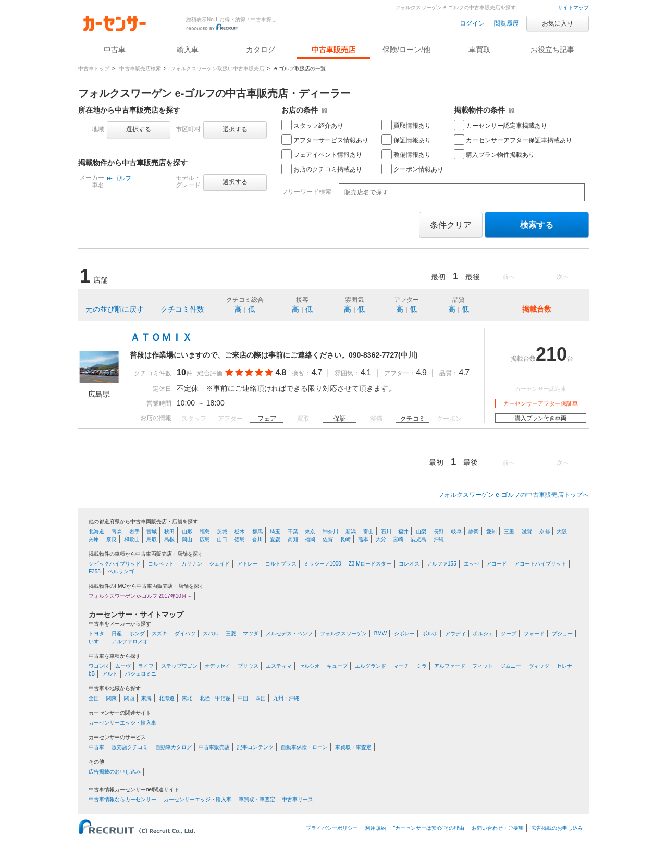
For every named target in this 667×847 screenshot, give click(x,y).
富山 (368, 531)
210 (551, 354)
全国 (94, 698)
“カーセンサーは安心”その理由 (429, 828)
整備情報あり (406, 154)
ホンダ (137, 633)
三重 (509, 531)
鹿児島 (418, 539)
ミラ (421, 666)
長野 (439, 531)
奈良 (111, 539)
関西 (129, 698)
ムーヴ (123, 666)
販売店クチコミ (130, 747)
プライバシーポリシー (332, 828)
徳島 (239, 539)
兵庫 (94, 539)
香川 (257, 539)
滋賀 (527, 531)
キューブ (337, 666)
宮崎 (398, 539)
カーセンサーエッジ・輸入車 (122, 723)
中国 (243, 698)
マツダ (250, 633)
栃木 (239, 531)
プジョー (562, 633)
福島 (205, 531)
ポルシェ (483, 633)
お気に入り (557, 23)
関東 (111, 698)
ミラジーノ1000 (322, 564)
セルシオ (309, 666)
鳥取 (151, 539)
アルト (110, 674)
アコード (496, 564)
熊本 (363, 539)
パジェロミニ (140, 674)
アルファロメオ (130, 641)
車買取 (479, 49)
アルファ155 (441, 564)
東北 (187, 698)
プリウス (248, 666)
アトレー (247, 564)
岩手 (134, 531)
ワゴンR (98, 666)
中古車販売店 (333, 49)
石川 (386, 531)
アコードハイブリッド (540, 564)
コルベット (161, 564)
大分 (381, 539)
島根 (169, 539)
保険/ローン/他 (406, 49)
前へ (508, 276)
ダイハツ (185, 633)
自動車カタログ (173, 747)
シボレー (404, 633)
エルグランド (370, 666)
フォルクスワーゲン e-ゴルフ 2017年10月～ (140, 596)
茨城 (222, 531)
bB (92, 674)
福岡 (310, 539)
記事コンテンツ (255, 747)
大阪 (562, 531)
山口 (222, 539)
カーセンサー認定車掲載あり (500, 125)
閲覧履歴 (506, 23)
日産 (117, 633)
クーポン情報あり (412, 169)
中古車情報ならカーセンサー (122, 799)
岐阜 (456, 531)
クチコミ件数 (182, 309)
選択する (138, 129)
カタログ (260, 49)
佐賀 (328, 539)
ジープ (508, 633)
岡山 (187, 539)
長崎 (345, 539)
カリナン (191, 564)
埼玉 (275, 531)
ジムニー (510, 666)
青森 (117, 531)
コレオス (409, 564)
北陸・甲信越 (215, 698)
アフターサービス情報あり (324, 139)
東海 (146, 698)
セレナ (564, 666)
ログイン (472, 23)
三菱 (231, 633)
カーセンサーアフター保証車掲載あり (513, 139)
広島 (205, 539)
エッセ (471, 564)
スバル (210, 633)
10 (181, 372)
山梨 (421, 531)
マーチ (401, 666)
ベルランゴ (121, 571)
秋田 (169, 531)
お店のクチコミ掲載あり (321, 169)
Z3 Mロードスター (370, 564)
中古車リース (297, 799)
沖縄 (439, 539)
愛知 (491, 531)
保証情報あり (406, 139)
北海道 (96, 531)
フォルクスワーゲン (343, 633)
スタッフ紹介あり (312, 125)
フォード (534, 633)
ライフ (146, 666)
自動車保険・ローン (304, 747)
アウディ (455, 633)
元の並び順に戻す (114, 309)
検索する (536, 224)
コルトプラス (281, 564)
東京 (310, 531)
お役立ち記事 (552, 49)
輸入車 (188, 49)
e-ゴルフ (119, 178)
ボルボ (430, 633)
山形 (187, 531)
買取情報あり (406, 125)
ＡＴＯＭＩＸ (161, 337)
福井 (403, 531)
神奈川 (330, 531)
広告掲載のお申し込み (115, 772)
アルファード (449, 666)
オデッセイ (217, 666)
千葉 (293, 531)
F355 (95, 571)
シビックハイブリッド (115, 564)
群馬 (257, 531)
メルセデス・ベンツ (289, 633)
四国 (260, 698)
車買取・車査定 (353, 747)
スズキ (159, 633)
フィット (482, 666)
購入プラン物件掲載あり (494, 154)
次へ (563, 276)
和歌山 (132, 539)
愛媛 (275, 539)
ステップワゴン (179, 666)
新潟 (350, 531)
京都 (544, 531)
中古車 (96, 747)
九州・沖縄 (286, 698)
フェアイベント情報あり (321, 154)
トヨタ (96, 633)
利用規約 (375, 828)
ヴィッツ (538, 666)
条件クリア (451, 224)
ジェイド (219, 564)
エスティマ (279, 666)
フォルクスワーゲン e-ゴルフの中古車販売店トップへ (513, 494)
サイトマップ (573, 7)
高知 (293, 539)
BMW (380, 633)
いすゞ (96, 641)
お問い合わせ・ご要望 (498, 828)
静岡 (473, 531)
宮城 (151, 531)
